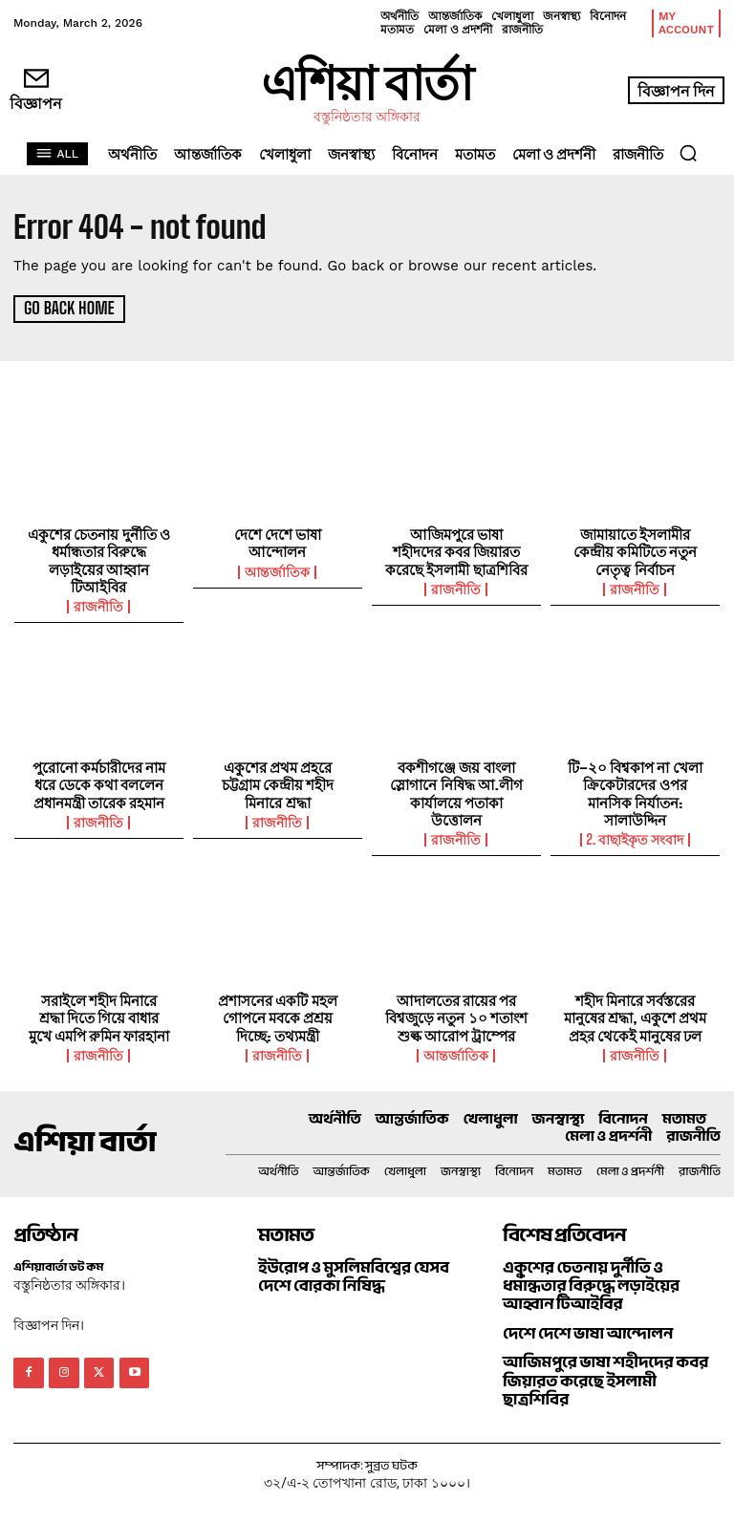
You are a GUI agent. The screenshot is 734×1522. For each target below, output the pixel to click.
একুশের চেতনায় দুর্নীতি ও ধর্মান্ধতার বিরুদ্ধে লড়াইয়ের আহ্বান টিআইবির (99, 559)
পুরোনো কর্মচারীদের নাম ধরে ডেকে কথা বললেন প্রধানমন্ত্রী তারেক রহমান (99, 782)
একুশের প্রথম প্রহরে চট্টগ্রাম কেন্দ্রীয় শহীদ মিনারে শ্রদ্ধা (278, 782)
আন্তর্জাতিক (277, 570)
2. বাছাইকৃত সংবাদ (635, 837)
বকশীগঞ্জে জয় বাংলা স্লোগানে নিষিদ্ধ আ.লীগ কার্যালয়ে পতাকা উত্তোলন (456, 791)
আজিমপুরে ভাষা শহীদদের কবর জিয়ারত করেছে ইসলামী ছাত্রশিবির (456, 550)
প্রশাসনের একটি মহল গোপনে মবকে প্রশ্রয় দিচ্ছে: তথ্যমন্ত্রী (277, 1014)
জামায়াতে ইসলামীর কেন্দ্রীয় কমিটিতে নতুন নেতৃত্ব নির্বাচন (635, 550)
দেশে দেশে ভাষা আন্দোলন (278, 542)
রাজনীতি (98, 604)
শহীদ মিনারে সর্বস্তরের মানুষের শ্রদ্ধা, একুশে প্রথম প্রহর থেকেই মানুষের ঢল (635, 1014)
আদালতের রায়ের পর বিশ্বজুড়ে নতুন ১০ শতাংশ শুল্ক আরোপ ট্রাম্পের (456, 1014)
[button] (688, 153)
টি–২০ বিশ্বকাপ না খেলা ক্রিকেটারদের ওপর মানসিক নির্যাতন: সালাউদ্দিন (635, 791)
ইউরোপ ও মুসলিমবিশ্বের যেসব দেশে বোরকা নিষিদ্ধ (352, 1272)
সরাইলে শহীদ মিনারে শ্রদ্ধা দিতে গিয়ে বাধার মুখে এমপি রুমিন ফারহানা (99, 1014)
